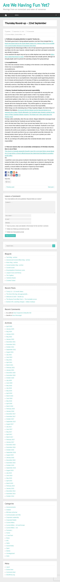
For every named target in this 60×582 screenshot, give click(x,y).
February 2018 (10, 411)
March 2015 (9, 485)
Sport (7, 550)
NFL (7, 543)
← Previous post (9, 187)
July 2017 (9, 429)
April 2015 (9, 483)
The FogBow (10, 277)
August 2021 (10, 354)
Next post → (51, 187)
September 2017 (11, 423)
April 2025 (9, 328)
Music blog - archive (12, 264)
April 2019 (9, 395)
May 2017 (9, 434)
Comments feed (10, 574)
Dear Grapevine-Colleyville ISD (22, 315)
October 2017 (10, 421)
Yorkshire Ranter (11, 280)
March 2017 (9, 439)
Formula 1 (9, 532)
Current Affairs (10, 34)
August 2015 (10, 472)
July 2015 (9, 475)
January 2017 (10, 444)
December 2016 (10, 447)
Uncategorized (10, 555)
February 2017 (10, 441)
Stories (8, 553)
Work (7, 558)
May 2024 (9, 333)
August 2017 (10, 426)
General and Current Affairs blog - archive (18, 262)
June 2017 (9, 431)
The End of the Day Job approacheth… (17, 296)
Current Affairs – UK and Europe (15, 527)
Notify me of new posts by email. (15, 234)
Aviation (8, 512)
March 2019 (9, 398)
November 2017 (10, 418)
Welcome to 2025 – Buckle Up (15, 299)
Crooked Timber (10, 282)
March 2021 (9, 367)
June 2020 (9, 385)
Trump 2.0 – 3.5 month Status (14, 293)
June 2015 (9, 477)
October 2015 (10, 467)
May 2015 (9, 480)
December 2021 (10, 344)
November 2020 (10, 377)
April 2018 (9, 405)
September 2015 (11, 470)
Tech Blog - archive (11, 259)
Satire (8, 545)
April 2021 (9, 364)
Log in (8, 569)
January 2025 (10, 331)
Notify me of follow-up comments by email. (18, 231)
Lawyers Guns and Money (13, 275)
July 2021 (9, 357)
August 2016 (10, 457)
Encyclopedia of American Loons (15, 272)
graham (8, 31)
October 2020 (10, 380)
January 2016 (10, 459)
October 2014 (10, 498)
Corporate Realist (11, 522)
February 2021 (10, 369)
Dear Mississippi (17, 317)
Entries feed (9, 572)
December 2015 (10, 462)
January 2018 (10, 413)
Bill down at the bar (11, 514)
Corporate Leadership (12, 519)
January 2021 (10, 372)
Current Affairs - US (20, 34)
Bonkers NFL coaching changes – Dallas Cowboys (20, 304)
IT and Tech (9, 537)
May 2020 (9, 387)
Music (8, 540)
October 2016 (10, 452)
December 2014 (10, 493)
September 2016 (11, 454)
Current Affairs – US (12, 530)
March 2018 (9, 408)
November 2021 (10, 346)
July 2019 (9, 390)
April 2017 (9, 436)
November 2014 (10, 495)
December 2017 (10, 416)
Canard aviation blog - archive (14, 267)
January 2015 (10, 490)
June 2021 (9, 359)
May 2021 (9, 362)
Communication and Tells (13, 517)
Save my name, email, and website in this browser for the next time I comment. (28, 228)
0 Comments (30, 31)
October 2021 (10, 349)
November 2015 (10, 465)
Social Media (10, 548)
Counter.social (10, 270)
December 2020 (10, 375)
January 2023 (10, 336)
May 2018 (9, 403)
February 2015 (10, 488)
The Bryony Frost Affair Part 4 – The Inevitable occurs (21, 301)
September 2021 (11, 351)
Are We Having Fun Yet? (26, 5)
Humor (8, 535)
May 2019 (9, 393)
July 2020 (9, 382)
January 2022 (10, 341)
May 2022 (9, 339)
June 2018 (9, 400)
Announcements (11, 509)
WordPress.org (10, 577)
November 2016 (10, 449)
